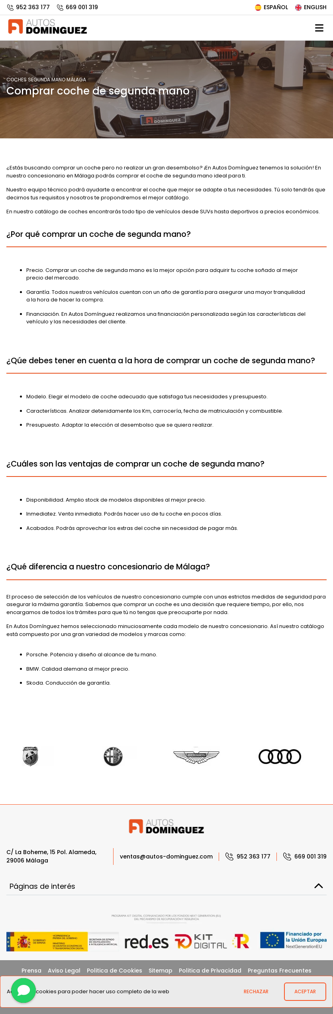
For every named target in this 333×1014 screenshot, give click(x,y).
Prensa (31, 971)
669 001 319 (77, 7)
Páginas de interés (166, 886)
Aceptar (305, 991)
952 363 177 (28, 7)
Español (271, 7)
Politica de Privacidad (210, 971)
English (310, 7)
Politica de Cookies (114, 971)
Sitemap (160, 971)
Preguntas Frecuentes (279, 971)
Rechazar (256, 991)
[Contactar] (23, 990)
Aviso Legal (64, 971)
